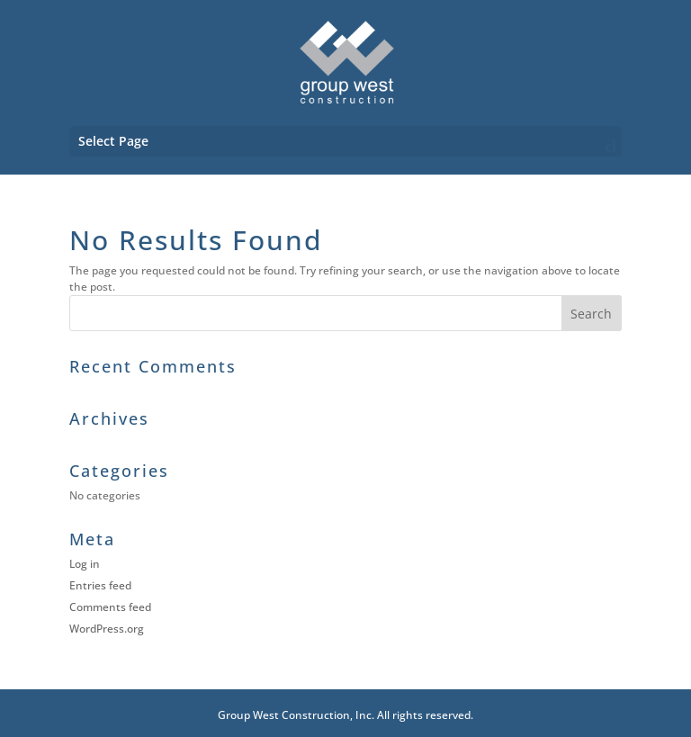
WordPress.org (106, 628)
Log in (84, 563)
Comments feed (110, 607)
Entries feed (100, 585)
